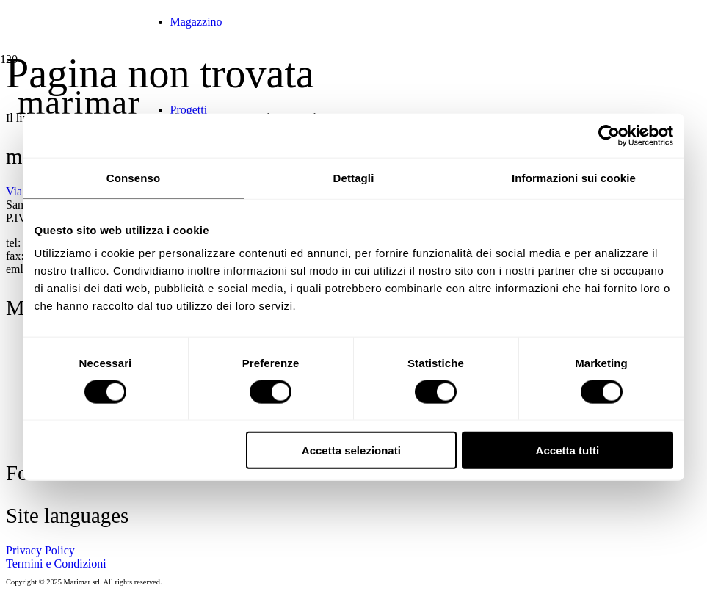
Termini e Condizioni (56, 563)
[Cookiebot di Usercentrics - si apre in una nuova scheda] (609, 135)
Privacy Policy (40, 550)
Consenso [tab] (133, 177)
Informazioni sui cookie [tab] (574, 177)
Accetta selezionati (351, 450)
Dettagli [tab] (353, 177)
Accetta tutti (568, 450)
